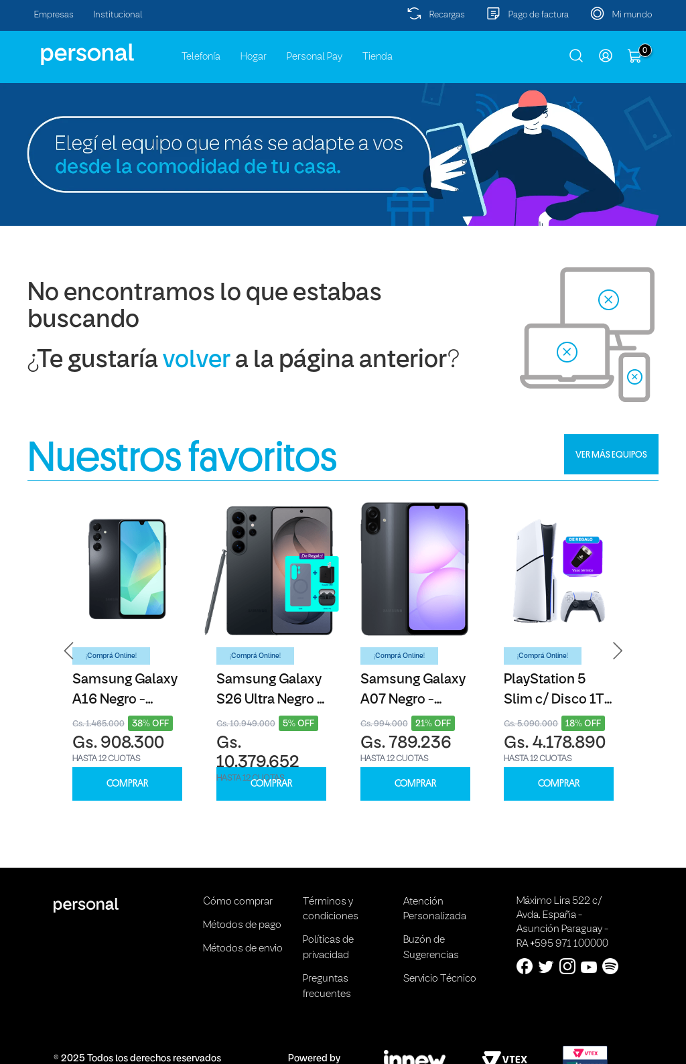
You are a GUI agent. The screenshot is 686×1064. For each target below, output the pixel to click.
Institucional (118, 15)
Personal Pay (314, 57)
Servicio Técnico (439, 979)
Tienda (377, 57)
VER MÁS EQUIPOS (611, 454)
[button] (69, 651)
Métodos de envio (243, 948)
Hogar (254, 57)
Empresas (54, 15)
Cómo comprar (238, 902)
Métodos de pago (242, 925)
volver (196, 361)
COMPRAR (127, 784)
